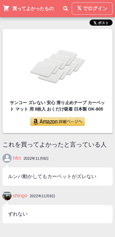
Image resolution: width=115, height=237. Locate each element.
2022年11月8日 (36, 158)
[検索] (65, 8)
